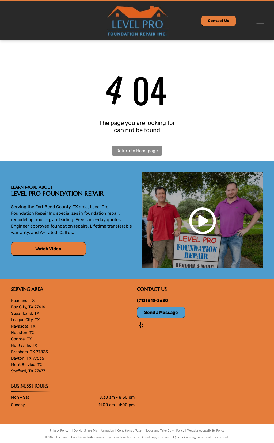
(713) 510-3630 (152, 300)
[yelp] (141, 325)
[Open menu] (260, 21)
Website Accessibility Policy (205, 430)
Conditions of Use (129, 430)
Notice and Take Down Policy (164, 430)
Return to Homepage (137, 150)
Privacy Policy (59, 430)
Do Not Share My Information (94, 430)
